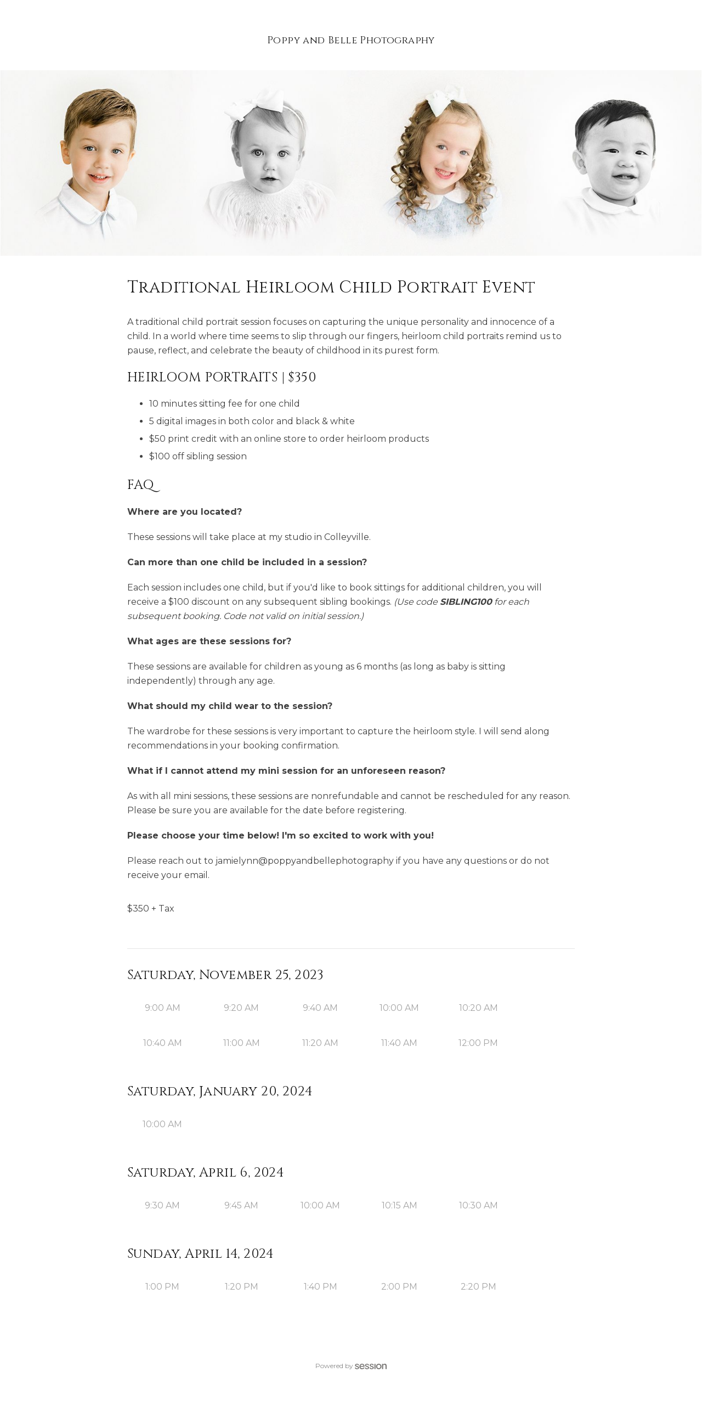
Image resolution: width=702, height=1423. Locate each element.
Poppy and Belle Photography (351, 40)
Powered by (351, 1366)
